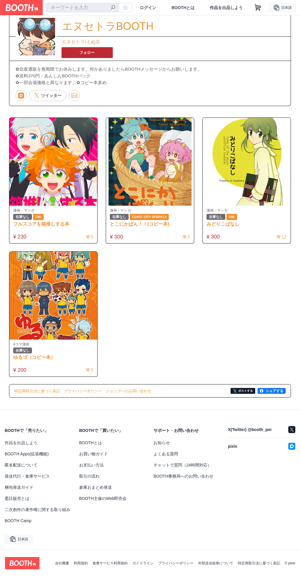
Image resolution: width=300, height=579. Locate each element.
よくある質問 (166, 456)
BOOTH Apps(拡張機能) (27, 456)
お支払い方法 (91, 467)
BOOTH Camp (18, 523)
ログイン (148, 8)
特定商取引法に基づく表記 (259, 566)
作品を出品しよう (226, 8)
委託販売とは (17, 501)
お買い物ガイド (93, 456)
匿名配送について (21, 467)
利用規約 (81, 566)
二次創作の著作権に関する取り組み (37, 512)
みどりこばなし (224, 225)
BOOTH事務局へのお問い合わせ (183, 478)
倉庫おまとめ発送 (95, 490)
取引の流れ (89, 478)
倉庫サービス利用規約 (110, 566)
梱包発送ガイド (19, 490)
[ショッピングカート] (257, 7)
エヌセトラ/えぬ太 (81, 42)
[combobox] (82, 7)
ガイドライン (143, 566)
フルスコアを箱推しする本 (42, 225)
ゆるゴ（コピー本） (35, 359)
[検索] (113, 8)
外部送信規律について (215, 566)
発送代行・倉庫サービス (27, 478)
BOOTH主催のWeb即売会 (103, 501)
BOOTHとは (183, 8)
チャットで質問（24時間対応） (183, 467)
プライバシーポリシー (175, 566)
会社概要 (62, 566)
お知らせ (162, 445)
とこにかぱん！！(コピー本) (141, 225)
